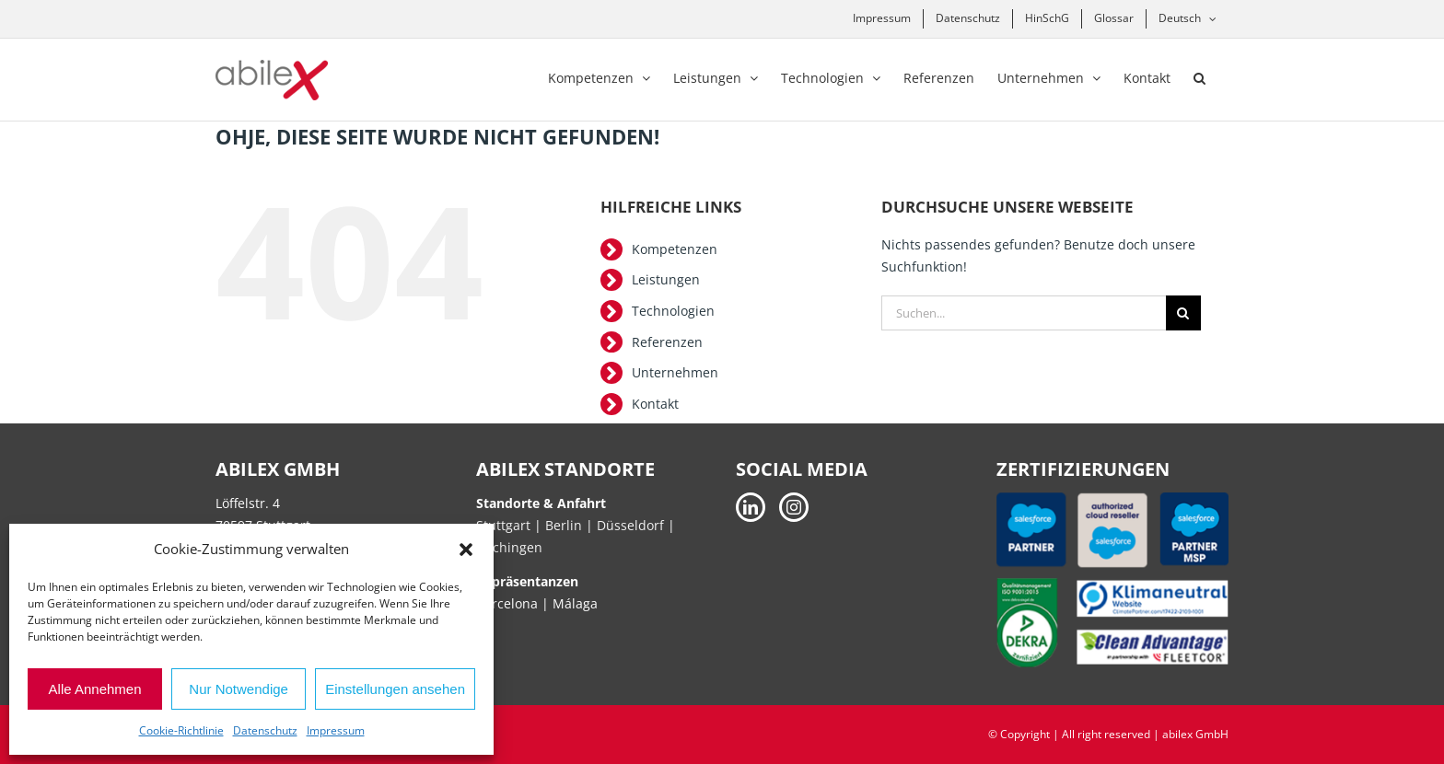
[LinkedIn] (750, 507)
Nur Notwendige (238, 689)
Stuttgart (503, 525)
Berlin (563, 525)
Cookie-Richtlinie (181, 730)
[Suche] (1183, 312)
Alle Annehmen (95, 689)
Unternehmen (675, 372)
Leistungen (666, 279)
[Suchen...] (1023, 312)
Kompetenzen (674, 249)
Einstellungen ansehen (395, 689)
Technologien (673, 310)
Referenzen (667, 342)
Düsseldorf (632, 525)
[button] (466, 549)
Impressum (336, 730)
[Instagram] (794, 507)
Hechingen (509, 547)
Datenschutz (265, 730)
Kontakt (655, 403)
